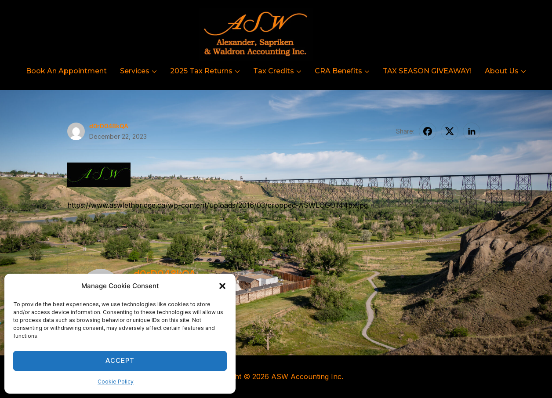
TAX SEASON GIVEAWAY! (427, 71)
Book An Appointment (66, 71)
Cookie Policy (116, 381)
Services (134, 71)
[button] (222, 286)
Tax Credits (273, 71)
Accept (119, 360)
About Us (502, 71)
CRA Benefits (338, 71)
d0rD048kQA (108, 126)
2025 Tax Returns (201, 71)
